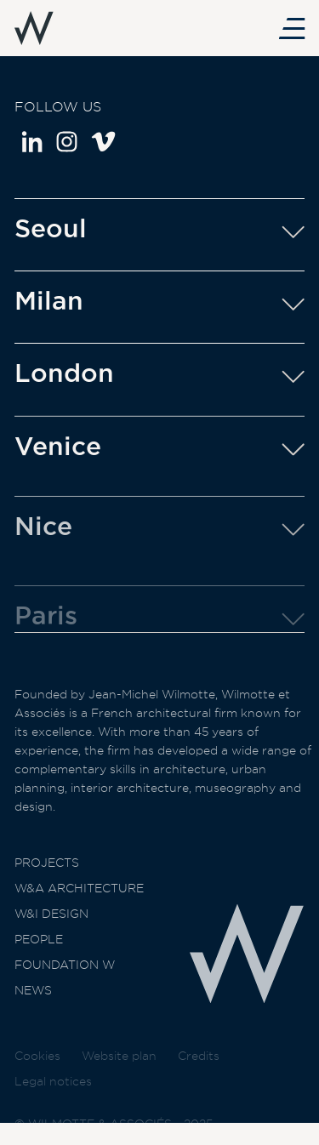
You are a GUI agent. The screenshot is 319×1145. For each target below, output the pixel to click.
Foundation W (64, 972)
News (33, 998)
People (38, 947)
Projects (46, 870)
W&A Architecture (79, 896)
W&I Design (51, 921)
